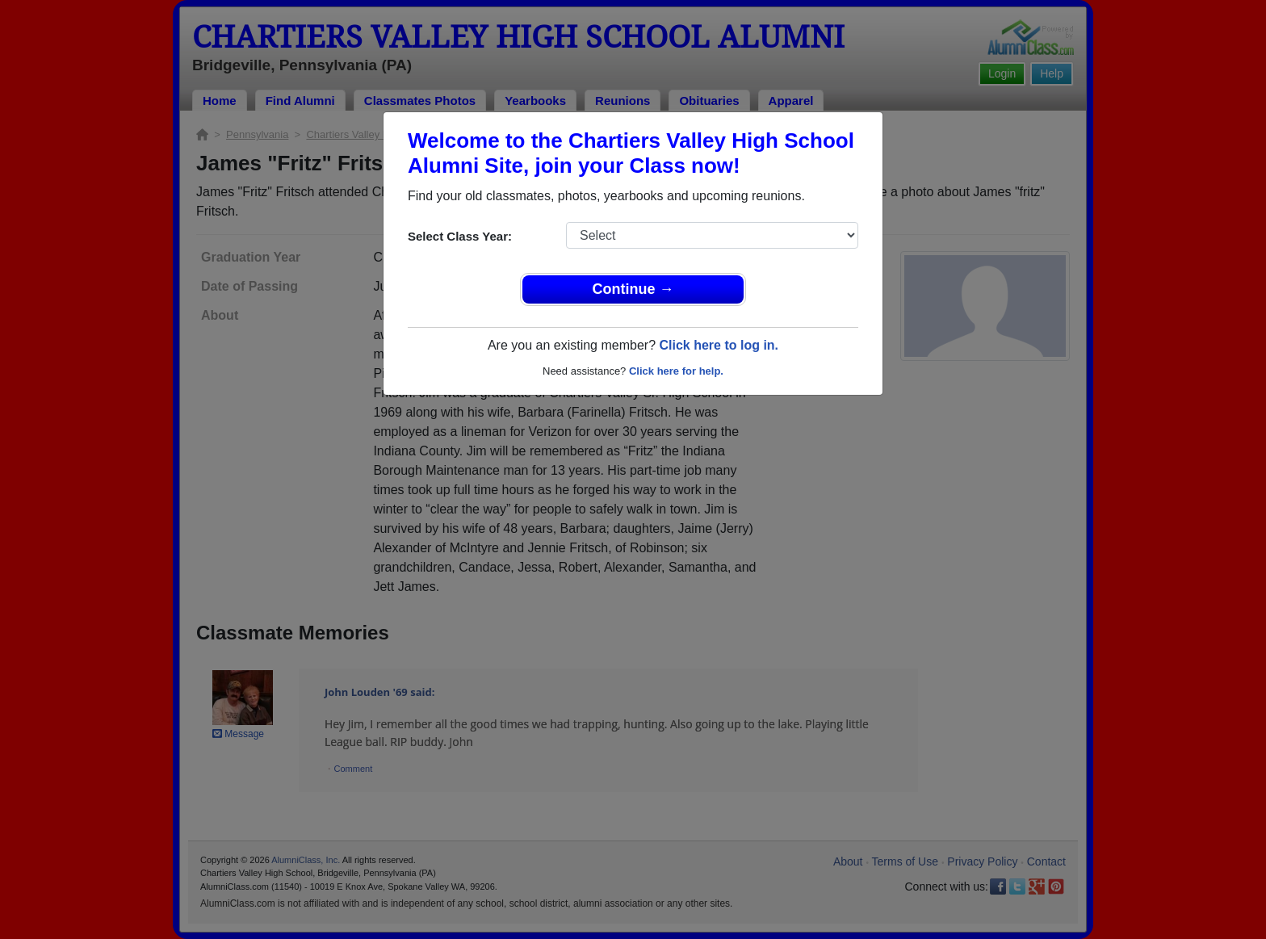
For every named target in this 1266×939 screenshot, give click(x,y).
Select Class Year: (460, 236)
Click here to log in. (718, 345)
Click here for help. (676, 371)
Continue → (633, 289)
